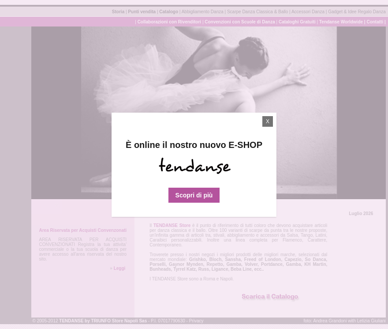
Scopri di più (194, 195)
